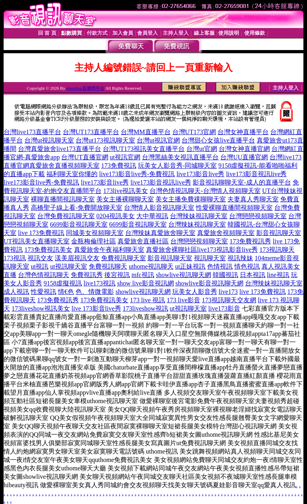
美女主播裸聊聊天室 (125, 199)
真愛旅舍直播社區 (143, 241)
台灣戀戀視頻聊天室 (258, 216)
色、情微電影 (95, 291)
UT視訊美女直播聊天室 (37, 241)
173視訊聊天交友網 (229, 300)
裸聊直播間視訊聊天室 (63, 199)
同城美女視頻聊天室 (95, 232)
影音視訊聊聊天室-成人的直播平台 (242, 182)
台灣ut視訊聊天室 (49, 140)
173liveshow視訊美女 (41, 308)
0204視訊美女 (115, 216)
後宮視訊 (117, 274)
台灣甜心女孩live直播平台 (218, 140)
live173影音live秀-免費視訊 (137, 174)
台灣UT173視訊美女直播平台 (144, 148)
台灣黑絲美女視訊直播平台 (180, 157)
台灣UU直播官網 (244, 157)
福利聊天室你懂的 (72, 174)
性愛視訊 (43, 291)
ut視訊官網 (125, 157)
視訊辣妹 (240, 258)
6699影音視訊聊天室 (79, 224)
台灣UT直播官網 (84, 157)
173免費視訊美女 (48, 249)
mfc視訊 (143, 274)
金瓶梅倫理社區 (93, 241)
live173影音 (224, 308)
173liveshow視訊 (145, 308)
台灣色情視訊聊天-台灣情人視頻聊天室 (205, 190)
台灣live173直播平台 (32, 132)
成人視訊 (16, 291)
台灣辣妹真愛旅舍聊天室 (160, 232)
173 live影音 (183, 300)
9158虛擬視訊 (63, 283)
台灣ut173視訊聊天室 (105, 140)
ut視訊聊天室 (68, 266)
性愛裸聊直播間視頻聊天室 (234, 207)
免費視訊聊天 (108, 266)
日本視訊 (252, 274)
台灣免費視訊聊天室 (66, 216)
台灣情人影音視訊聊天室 (159, 207)
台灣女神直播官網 (244, 148)
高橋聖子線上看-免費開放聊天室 (76, 207)
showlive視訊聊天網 (183, 274)
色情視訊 (220, 266)
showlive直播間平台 (85, 88)
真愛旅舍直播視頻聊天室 (64, 165)
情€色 (66, 291)
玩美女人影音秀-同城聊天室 (177, 165)
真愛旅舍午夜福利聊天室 (109, 249)
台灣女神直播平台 (243, 132)
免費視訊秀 (87, 274)
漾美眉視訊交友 (77, 258)
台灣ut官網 (201, 148)
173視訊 (15, 258)
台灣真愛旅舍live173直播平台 (59, 148)
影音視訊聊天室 (278, 232)
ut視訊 (39, 266)
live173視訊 (100, 283)
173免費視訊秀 (250, 241)
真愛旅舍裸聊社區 (171, 249)
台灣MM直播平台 (145, 132)
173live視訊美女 (125, 190)
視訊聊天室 (210, 258)
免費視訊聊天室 (123, 258)
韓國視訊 (225, 274)
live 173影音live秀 (96, 308)
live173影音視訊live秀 (256, 174)
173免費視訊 (118, 165)
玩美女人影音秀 (194, 291)
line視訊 (278, 274)
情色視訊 (247, 266)
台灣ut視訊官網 (158, 140)
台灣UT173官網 (194, 132)
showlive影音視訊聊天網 (209, 283)
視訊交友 (40, 258)
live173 (228, 291)
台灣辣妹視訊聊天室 (198, 216)
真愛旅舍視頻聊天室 (226, 232)
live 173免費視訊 (41, 232)
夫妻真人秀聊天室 (253, 199)
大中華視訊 (152, 216)
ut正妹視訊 (190, 266)
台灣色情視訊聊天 (43, 274)
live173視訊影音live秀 (227, 249)
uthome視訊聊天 (151, 266)
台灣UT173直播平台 (91, 132)
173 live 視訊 (147, 300)
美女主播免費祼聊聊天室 (190, 199)
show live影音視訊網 (145, 283)
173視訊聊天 (277, 249)
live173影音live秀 (200, 174)
